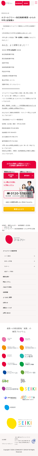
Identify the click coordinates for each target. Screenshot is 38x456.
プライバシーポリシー (7, 443)
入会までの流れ (7, 287)
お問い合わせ (6, 313)
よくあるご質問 (7, 297)
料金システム (6, 282)
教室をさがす (23, 209)
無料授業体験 (19, 3)
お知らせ (5, 302)
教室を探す (6, 276)
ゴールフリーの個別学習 (10, 251)
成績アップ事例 (8, 271)
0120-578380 (21, 193)
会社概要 (4, 439)
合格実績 (5, 292)
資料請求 (26, 3)
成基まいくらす (7, 307)
